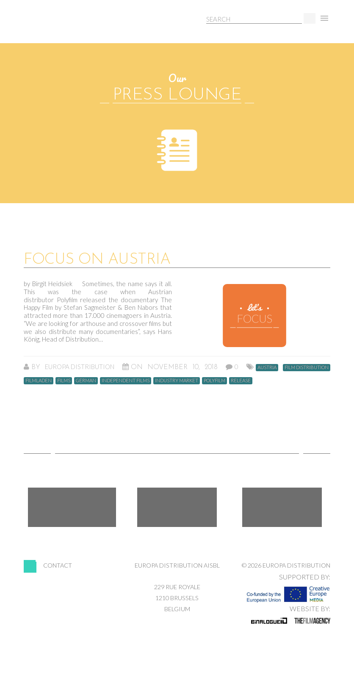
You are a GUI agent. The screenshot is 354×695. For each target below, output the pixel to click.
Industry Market (176, 380)
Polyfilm (214, 380)
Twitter (177, 507)
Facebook (72, 507)
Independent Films (125, 380)
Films (63, 380)
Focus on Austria (97, 260)
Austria (267, 367)
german (86, 380)
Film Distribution (307, 367)
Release (241, 380)
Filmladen (38, 380)
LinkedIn (282, 507)
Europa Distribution (64, 27)
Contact (57, 565)
